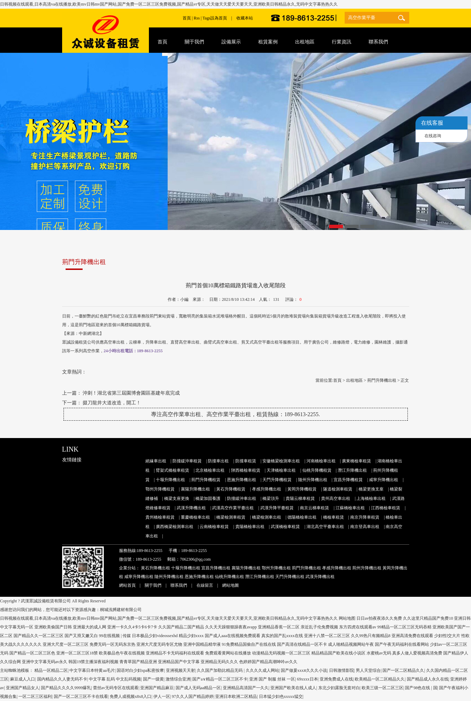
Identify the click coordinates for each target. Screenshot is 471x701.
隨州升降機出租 (312, 479)
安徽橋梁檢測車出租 (281, 461)
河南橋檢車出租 (321, 461)
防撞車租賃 (245, 461)
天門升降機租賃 (277, 479)
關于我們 (153, 585)
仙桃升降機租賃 (316, 470)
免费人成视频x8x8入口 (130, 696)
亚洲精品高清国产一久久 (246, 687)
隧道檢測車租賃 (337, 489)
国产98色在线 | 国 (421, 687)
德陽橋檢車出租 (302, 517)
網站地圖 (230, 585)
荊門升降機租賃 (205, 479)
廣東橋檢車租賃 (356, 461)
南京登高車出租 (364, 526)
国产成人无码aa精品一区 (198, 687)
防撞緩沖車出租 (241, 498)
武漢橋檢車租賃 (285, 526)
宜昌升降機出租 (215, 568)
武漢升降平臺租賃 (277, 507)
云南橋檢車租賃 (214, 526)
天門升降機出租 (289, 576)
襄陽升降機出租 (195, 489)
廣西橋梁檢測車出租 (174, 526)
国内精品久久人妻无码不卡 (62, 679)
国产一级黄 (153, 679)
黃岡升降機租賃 (302, 489)
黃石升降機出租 (155, 568)
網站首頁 (127, 585)
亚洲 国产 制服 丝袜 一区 (272, 679)
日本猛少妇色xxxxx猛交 (281, 696)
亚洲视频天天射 (180, 670)
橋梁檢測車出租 (266, 517)
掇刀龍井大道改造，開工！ (112, 402)
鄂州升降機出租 (276, 568)
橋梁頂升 (270, 498)
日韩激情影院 (341, 670)
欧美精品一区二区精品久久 (380, 679)
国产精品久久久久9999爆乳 (66, 687)
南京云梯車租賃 (314, 507)
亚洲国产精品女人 (22, 687)
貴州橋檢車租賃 (160, 517)
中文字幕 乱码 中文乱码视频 (115, 679)
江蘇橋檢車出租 (350, 507)
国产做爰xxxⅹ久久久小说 (304, 670)
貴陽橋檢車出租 (249, 526)
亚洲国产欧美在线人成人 (293, 687)
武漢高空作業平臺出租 (233, 507)
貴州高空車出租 (335, 498)
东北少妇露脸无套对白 (339, 687)
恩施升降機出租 (241, 479)
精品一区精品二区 (51, 670)
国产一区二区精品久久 (403, 670)
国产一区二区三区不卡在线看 (81, 696)
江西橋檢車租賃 (385, 507)
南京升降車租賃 (364, 517)
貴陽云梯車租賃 (300, 498)
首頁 (187, 18)
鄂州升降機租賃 (160, 489)
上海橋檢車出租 (371, 498)
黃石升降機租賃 (230, 489)
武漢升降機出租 (191, 507)
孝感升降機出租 (266, 489)
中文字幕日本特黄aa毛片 (92, 670)
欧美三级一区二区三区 (382, 687)
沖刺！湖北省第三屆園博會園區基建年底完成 (131, 393)
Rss (197, 18)
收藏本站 (244, 18)
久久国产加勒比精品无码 (220, 670)
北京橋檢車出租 (210, 470)
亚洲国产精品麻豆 (157, 687)
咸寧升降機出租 (383, 479)
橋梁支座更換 (176, 498)
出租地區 (354, 380)
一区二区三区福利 (35, 696)
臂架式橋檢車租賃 (172, 470)
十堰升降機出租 (170, 479)
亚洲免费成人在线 (336, 679)
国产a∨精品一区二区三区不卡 (219, 679)
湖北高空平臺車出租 (325, 526)
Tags (207, 18)
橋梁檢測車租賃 (230, 517)
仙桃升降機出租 (229, 576)
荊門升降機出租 (381, 380)
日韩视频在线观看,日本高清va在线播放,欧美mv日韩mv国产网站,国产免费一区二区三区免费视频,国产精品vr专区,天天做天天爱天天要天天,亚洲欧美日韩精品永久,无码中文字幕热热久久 (169, 4)
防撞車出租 (218, 461)
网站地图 (347, 618)
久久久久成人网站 (262, 670)
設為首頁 (218, 18)
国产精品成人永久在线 (427, 679)
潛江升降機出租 (352, 470)
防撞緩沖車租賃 (187, 461)
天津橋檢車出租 (281, 470)
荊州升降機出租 (366, 568)
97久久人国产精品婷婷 (192, 696)
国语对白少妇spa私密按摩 (140, 670)
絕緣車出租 (155, 461)
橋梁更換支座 (371, 489)
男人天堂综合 (368, 670)
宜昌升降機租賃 (348, 479)
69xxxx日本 (307, 679)
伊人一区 (161, 696)
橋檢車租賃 (333, 517)
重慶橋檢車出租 (195, 517)
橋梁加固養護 (207, 498)
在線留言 (204, 585)
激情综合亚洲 (178, 679)
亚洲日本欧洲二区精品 (236, 696)
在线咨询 (432, 135)
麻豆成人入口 (22, 679)
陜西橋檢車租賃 (245, 470)
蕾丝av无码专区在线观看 (115, 687)
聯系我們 (178, 585)
